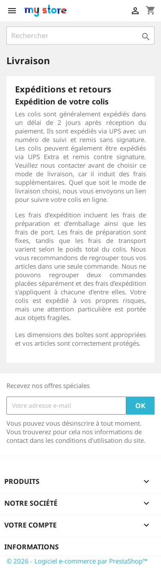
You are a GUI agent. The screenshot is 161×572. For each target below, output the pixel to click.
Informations (31, 546)
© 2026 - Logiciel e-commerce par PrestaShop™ (77, 561)
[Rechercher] (80, 35)
